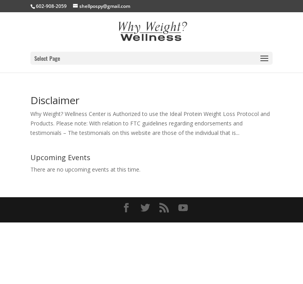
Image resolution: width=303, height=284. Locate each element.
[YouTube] (183, 208)
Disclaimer (54, 100)
